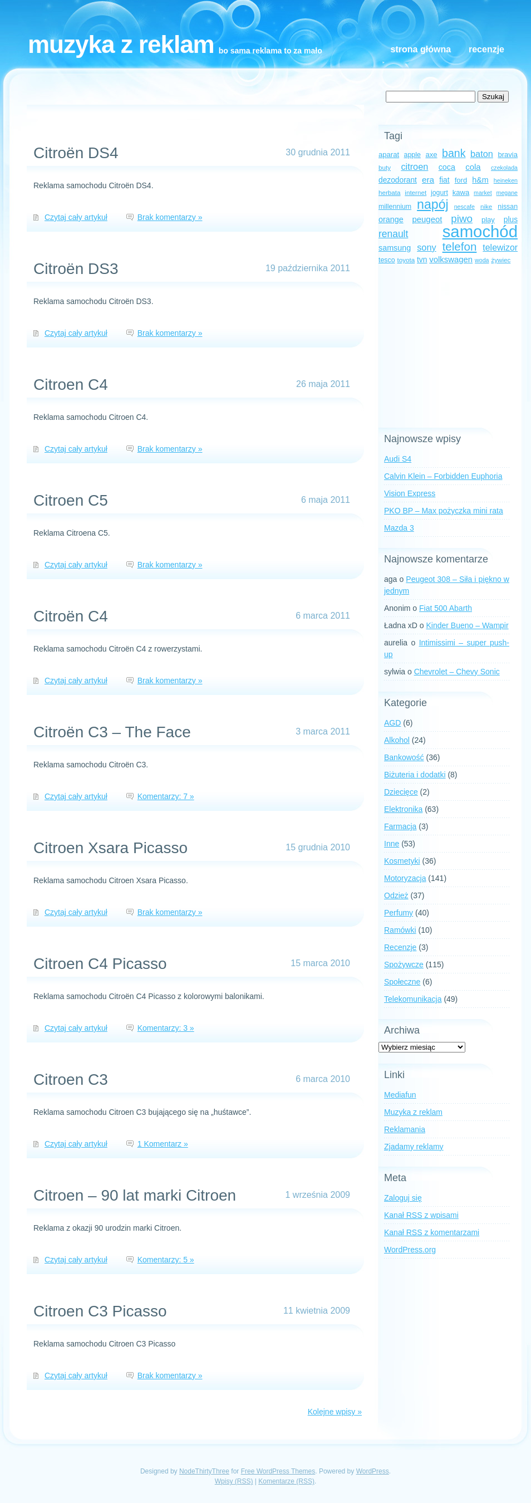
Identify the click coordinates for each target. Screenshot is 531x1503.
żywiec (500, 259)
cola (472, 167)
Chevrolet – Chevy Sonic (457, 671)
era (428, 179)
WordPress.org (410, 1249)
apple (412, 155)
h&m (480, 179)
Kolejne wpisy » (335, 1411)
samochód (480, 231)
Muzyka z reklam (121, 44)
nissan (508, 206)
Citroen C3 (70, 1079)
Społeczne (402, 981)
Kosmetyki (402, 860)
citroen (414, 166)
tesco (386, 260)
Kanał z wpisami (421, 1215)
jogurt (439, 193)
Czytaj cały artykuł (76, 217)
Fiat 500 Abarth (445, 608)
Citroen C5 (70, 500)
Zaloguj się (403, 1197)
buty (384, 167)
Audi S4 (397, 458)
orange (391, 219)
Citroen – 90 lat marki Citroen (134, 1195)
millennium (394, 206)
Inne (391, 843)
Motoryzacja (405, 878)
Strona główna (421, 49)
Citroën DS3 (76, 268)
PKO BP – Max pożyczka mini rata (443, 510)
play (488, 220)
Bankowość (404, 757)
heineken (506, 180)
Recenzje (486, 49)
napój (433, 204)
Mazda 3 (399, 527)
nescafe (464, 206)
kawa (461, 192)
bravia (508, 154)
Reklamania (404, 1129)
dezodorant (397, 180)
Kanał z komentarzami (431, 1232)
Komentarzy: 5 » (165, 1259)
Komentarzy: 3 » (165, 1028)
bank (453, 153)
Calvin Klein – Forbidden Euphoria (443, 476)
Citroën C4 (70, 616)
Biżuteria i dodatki (415, 774)
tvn (422, 260)
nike (486, 206)
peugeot (427, 219)
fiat (444, 180)
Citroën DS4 (76, 152)
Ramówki (400, 930)
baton (481, 154)
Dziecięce (401, 791)
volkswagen (451, 259)
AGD (392, 722)
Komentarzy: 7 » (165, 796)
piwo (462, 218)
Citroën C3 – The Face (112, 732)
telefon (459, 246)
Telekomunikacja (413, 999)
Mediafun (400, 1094)
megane (507, 192)
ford (461, 180)
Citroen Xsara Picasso (110, 847)
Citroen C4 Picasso (100, 963)
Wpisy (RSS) (234, 1481)
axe (431, 154)
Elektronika (403, 809)
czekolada (504, 167)
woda (482, 260)
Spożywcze (404, 964)
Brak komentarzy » (170, 217)
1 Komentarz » (162, 1143)
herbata (389, 192)
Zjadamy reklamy (414, 1146)
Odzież (396, 895)
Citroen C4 (70, 384)
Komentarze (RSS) (286, 1481)
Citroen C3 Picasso (100, 1311)
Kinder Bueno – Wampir (467, 625)
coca (447, 167)
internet (415, 192)
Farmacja (400, 826)
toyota (406, 259)
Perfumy (398, 912)
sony (426, 247)
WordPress (372, 1471)
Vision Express (409, 493)
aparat (388, 154)
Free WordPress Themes (278, 1471)
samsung (394, 247)
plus (511, 220)
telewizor (500, 247)
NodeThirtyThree (204, 1471)
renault (393, 233)
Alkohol (397, 740)
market (483, 192)
